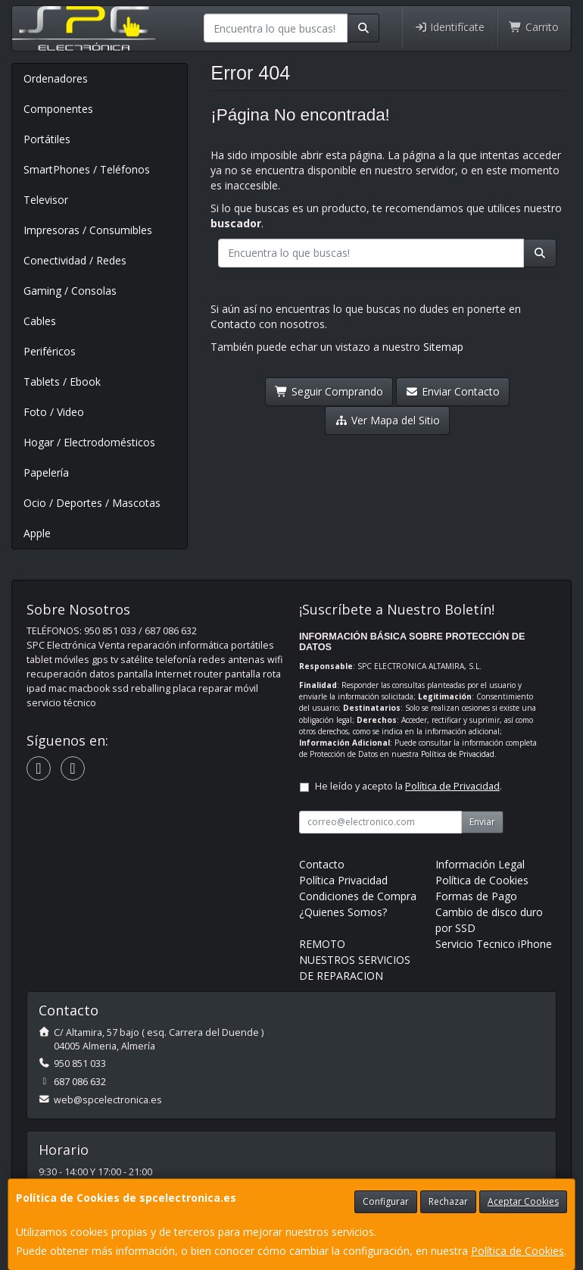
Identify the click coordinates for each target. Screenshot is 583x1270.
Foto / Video (53, 412)
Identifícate (449, 27)
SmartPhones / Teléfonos (86, 169)
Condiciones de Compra (357, 896)
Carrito (534, 27)
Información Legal (480, 864)
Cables (39, 321)
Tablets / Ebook (62, 381)
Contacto (233, 324)
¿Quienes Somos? (343, 912)
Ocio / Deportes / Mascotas (92, 503)
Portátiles (46, 139)
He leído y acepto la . (408, 786)
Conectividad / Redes (74, 260)
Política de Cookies (517, 1250)
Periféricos (49, 351)
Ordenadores (55, 78)
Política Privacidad (343, 880)
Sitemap (443, 346)
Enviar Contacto (453, 391)
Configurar (386, 1201)
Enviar (482, 821)
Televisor (45, 199)
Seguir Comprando (329, 391)
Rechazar (448, 1201)
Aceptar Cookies (523, 1201)
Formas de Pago (476, 896)
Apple (37, 533)
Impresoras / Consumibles (87, 230)
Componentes (58, 109)
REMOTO (322, 944)
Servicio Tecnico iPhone (493, 944)
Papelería (46, 472)
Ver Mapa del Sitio (387, 420)
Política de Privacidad (457, 754)
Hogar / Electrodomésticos (89, 442)
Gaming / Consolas (70, 290)
